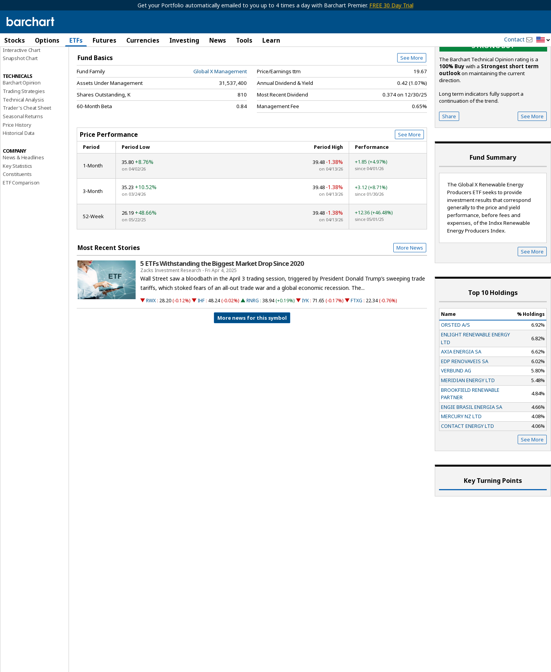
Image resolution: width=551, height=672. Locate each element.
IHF (201, 344)
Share (449, 159)
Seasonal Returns (23, 160)
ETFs (76, 40)
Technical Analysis (23, 143)
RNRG (252, 344)
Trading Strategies (24, 134)
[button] (543, 40)
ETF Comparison (21, 226)
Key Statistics (17, 209)
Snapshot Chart (20, 101)
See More (411, 101)
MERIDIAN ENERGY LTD (468, 423)
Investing (184, 40)
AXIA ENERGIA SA (461, 395)
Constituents (17, 217)
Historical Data (18, 176)
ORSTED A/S (455, 368)
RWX (151, 344)
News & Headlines (23, 201)
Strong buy (493, 89)
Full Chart (409, 81)
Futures (104, 40)
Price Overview (21, 60)
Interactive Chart (21, 93)
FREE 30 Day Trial (391, 5)
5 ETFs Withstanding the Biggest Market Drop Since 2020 (222, 307)
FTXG (356, 344)
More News (409, 291)
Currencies (142, 40)
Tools (244, 40)
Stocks (14, 40)
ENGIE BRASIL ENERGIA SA (471, 450)
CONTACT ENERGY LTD (467, 469)
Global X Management (220, 114)
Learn (271, 40)
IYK (305, 344)
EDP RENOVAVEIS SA (464, 404)
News (217, 40)
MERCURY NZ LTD (461, 460)
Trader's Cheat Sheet (27, 151)
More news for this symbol (252, 361)
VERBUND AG (456, 414)
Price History (17, 168)
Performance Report (26, 69)
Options (47, 40)
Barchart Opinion (22, 126)
